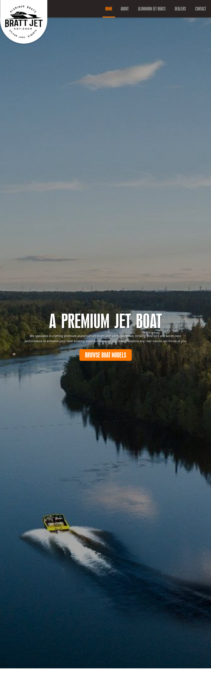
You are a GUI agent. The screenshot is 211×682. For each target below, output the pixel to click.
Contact (200, 9)
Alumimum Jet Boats (152, 9)
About (125, 9)
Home (108, 9)
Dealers (180, 9)
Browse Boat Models (105, 355)
